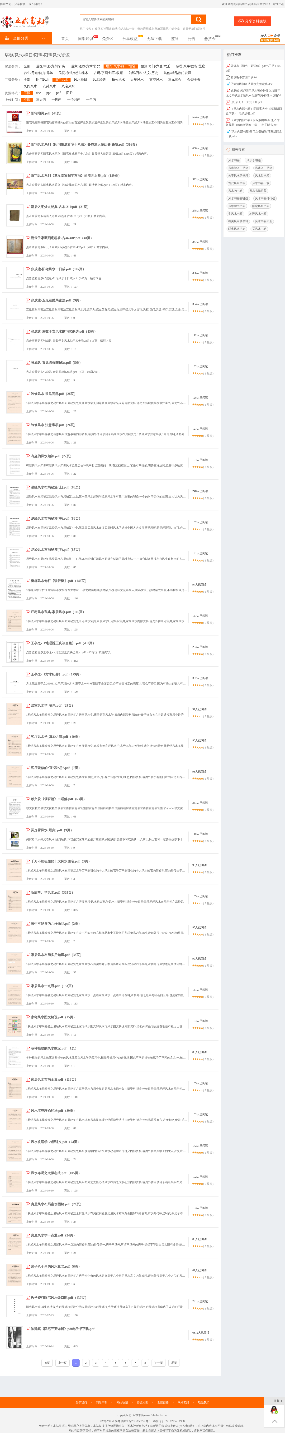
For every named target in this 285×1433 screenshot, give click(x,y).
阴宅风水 (42, 79)
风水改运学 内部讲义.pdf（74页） (56, 1142)
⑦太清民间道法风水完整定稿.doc (251, 84)
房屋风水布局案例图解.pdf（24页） (57, 1204)
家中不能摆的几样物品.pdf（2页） (56, 924)
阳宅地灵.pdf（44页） (47, 113)
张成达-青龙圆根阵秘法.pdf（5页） (56, 362)
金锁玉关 (193, 79)
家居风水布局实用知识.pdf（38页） (57, 955)
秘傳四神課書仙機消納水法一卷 (115, 28)
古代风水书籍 (236, 183)
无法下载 (154, 39)
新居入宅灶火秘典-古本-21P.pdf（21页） (60, 207)
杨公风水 (118, 79)
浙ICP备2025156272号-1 (136, 1421)
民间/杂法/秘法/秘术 (73, 73)
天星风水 (137, 79)
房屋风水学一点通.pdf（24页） (53, 1235)
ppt (48, 93)
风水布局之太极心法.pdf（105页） (56, 1173)
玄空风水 (156, 79)
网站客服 (183, 1402)
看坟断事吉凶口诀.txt (244, 77)
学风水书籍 (235, 213)
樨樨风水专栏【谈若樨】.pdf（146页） (59, 581)
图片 (69, 93)
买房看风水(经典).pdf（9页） (52, 830)
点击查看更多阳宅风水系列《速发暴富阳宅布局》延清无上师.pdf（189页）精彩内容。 (80, 185)
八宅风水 (68, 86)
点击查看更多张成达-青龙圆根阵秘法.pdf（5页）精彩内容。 (63, 372)
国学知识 (85, 39)
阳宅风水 (61, 79)
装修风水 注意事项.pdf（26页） (54, 425)
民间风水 (30, 86)
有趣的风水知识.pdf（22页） (52, 456)
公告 (191, 39)
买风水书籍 (259, 229)
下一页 (158, 1362)
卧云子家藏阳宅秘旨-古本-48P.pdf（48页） (62, 238)
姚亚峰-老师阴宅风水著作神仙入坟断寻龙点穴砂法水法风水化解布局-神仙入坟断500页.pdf (253, 95)
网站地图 (122, 1402)
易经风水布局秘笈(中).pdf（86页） (56, 518)
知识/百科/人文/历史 (143, 73)
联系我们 (203, 1402)
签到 (175, 39)
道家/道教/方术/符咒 (85, 66)
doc (38, 93)
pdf (58, 93)
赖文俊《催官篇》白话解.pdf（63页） (58, 799)
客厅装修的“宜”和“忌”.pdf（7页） (56, 768)
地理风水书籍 (257, 213)
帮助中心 (278, 4)
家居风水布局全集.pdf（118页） (54, 1079)
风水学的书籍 (236, 206)
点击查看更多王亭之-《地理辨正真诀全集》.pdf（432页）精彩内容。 (69, 652)
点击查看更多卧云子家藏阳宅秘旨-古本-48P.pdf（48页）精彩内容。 (68, 247)
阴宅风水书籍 (236, 229)
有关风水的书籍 (238, 221)
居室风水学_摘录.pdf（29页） (53, 705)
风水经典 (99, 79)
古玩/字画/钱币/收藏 (108, 73)
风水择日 (80, 79)
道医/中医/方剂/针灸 (51, 66)
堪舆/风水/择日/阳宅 (120, 66)
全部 (27, 66)
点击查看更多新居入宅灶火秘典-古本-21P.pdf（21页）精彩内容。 (67, 216)
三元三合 (174, 79)
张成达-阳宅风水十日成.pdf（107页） (58, 269)
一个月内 (74, 99)
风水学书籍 (254, 160)
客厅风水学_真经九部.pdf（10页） (56, 737)
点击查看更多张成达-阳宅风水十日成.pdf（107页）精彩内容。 (65, 278)
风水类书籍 (262, 175)
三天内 (41, 99)
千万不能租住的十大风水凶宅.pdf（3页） (61, 861)
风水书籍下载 (260, 183)
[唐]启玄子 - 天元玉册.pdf (246, 102)
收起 (278, 1401)
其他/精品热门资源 (177, 73)
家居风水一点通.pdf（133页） (53, 986)
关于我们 (81, 1402)
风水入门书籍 (263, 168)
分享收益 (130, 39)
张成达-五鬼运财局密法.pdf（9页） (56, 300)
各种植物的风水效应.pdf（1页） (54, 1048)
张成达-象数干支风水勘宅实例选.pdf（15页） (64, 331)
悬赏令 (210, 39)
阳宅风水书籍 (260, 206)
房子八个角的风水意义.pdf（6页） (56, 1266)
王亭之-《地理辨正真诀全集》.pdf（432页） (63, 643)
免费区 (108, 39)
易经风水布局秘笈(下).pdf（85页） (56, 550)
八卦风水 (49, 86)
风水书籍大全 (263, 221)
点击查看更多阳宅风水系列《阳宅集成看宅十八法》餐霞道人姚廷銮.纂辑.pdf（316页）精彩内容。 (88, 153)
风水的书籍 (235, 190)
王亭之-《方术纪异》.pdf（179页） (56, 674)
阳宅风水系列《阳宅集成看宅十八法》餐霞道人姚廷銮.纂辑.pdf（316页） (85, 144)
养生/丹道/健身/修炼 (38, 73)
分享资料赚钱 (252, 21)
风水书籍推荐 (257, 190)
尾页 (174, 1362)
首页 (65, 39)
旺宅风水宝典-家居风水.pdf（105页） (58, 612)
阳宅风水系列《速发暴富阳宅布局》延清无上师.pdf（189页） (76, 175)
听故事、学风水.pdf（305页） (53, 892)
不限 (27, 93)
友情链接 (163, 1402)
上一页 (62, 1362)
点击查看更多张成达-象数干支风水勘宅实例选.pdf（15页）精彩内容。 (70, 340)
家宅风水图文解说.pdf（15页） (53, 1017)
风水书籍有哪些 (238, 198)
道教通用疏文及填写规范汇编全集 (158, 28)
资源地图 (142, 1402)
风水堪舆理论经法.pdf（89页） (53, 1111)
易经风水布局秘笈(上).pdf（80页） (56, 487)
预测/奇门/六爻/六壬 (155, 66)
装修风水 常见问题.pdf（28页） (54, 394)
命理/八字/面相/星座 (190, 66)
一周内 (57, 99)
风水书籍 (234, 160)
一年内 (91, 99)
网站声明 (101, 1402)
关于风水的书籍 (238, 175)
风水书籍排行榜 (265, 198)
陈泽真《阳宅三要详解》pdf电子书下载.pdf (63, 1329)
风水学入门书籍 (238, 168)
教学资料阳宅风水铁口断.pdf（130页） (59, 1298)
